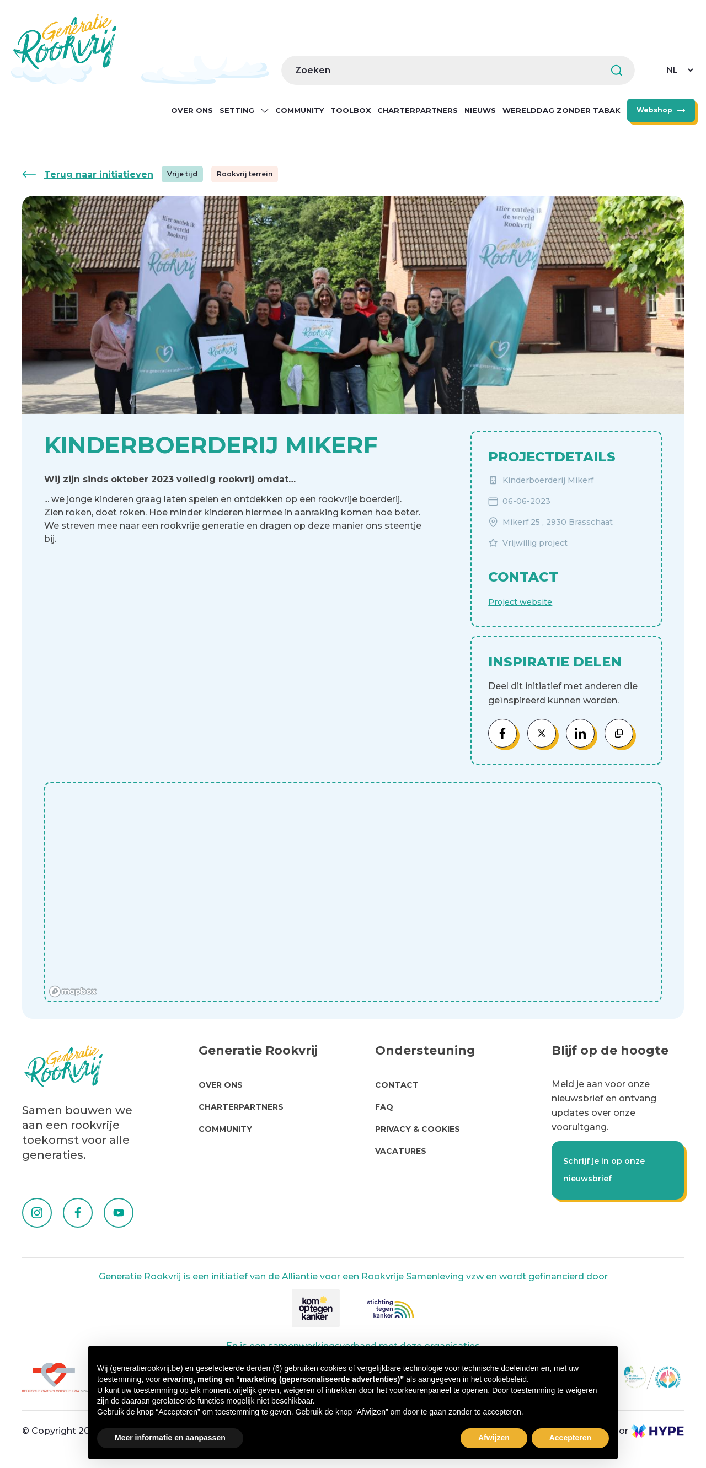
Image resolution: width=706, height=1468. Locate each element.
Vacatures (400, 1151)
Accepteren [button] (570, 1437)
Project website (520, 602)
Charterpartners (417, 110)
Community (299, 110)
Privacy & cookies (417, 1129)
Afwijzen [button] (494, 1437)
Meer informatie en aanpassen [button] (170, 1437)
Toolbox (350, 110)
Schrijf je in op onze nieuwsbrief (604, 1170)
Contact (397, 1085)
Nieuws (480, 110)
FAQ (384, 1107)
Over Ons (221, 1085)
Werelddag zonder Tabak (561, 110)
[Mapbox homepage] (73, 991)
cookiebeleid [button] (505, 1379)
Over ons (192, 110)
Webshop (654, 110)
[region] (353, 893)
